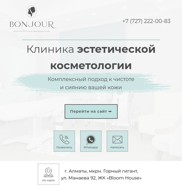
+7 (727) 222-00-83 (146, 21)
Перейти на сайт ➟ (91, 111)
